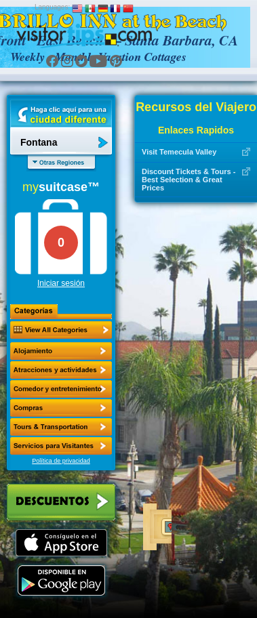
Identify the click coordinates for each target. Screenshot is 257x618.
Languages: (52, 7)
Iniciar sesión (61, 283)
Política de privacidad (61, 460)
